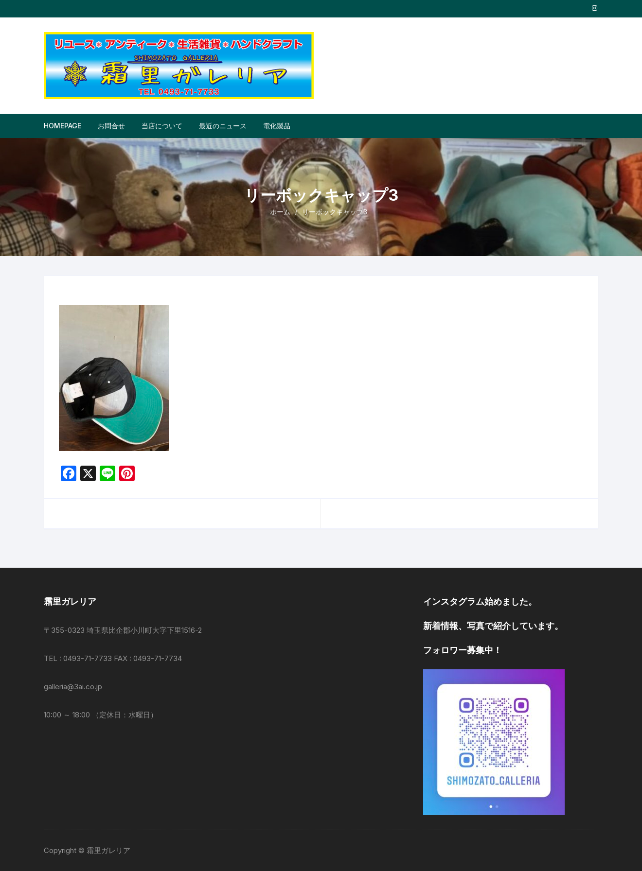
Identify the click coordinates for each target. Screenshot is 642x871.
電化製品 (276, 126)
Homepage (62, 126)
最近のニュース (223, 126)
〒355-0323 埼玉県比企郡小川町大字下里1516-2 (123, 630)
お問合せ (111, 126)
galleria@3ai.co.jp (73, 686)
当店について (162, 126)
